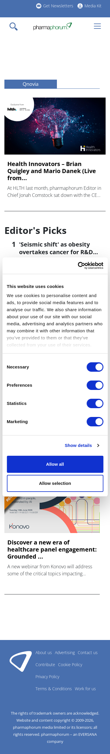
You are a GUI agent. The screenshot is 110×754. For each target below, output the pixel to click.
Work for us (85, 688)
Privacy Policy (47, 676)
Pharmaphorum (21, 661)
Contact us (88, 652)
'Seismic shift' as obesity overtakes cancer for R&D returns (56, 252)
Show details (78, 445)
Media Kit (92, 6)
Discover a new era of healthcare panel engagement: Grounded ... (52, 549)
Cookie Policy (70, 664)
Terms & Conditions (53, 688)
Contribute (45, 664)
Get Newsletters (58, 6)
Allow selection (55, 483)
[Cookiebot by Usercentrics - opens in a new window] (78, 265)
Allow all (55, 464)
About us (43, 652)
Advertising (65, 652)
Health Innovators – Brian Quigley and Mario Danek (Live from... (51, 171)
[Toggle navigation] (15, 26)
